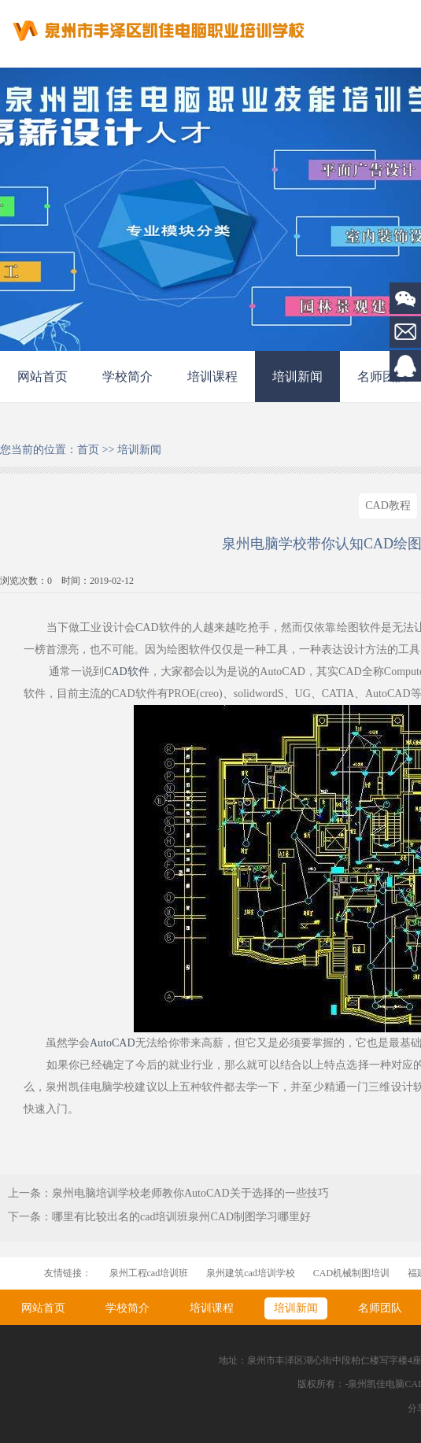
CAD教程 (388, 505)
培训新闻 (297, 376)
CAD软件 (127, 671)
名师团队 (380, 1308)
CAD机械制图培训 (351, 1273)
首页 (88, 450)
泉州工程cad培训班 (149, 1273)
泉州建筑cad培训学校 (250, 1273)
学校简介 (127, 376)
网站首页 (42, 376)
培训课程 (212, 376)
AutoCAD (112, 1043)
